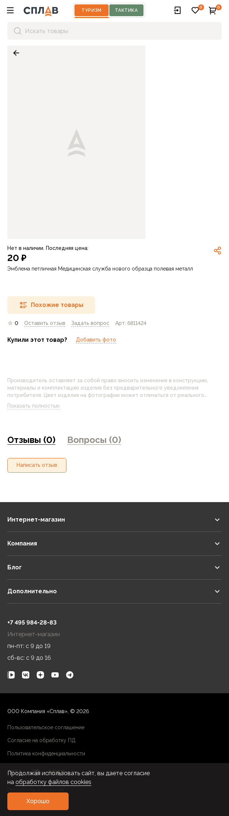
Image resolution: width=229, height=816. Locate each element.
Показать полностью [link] (39, 406)
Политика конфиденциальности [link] (46, 753)
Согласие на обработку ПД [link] (41, 740)
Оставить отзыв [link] (44, 323)
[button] (10, 10)
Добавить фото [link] (96, 340)
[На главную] (40, 10)
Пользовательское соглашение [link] (45, 727)
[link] (16, 53)
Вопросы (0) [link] (94, 439)
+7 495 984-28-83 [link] (32, 622)
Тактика (126, 10)
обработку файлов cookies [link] (53, 782)
